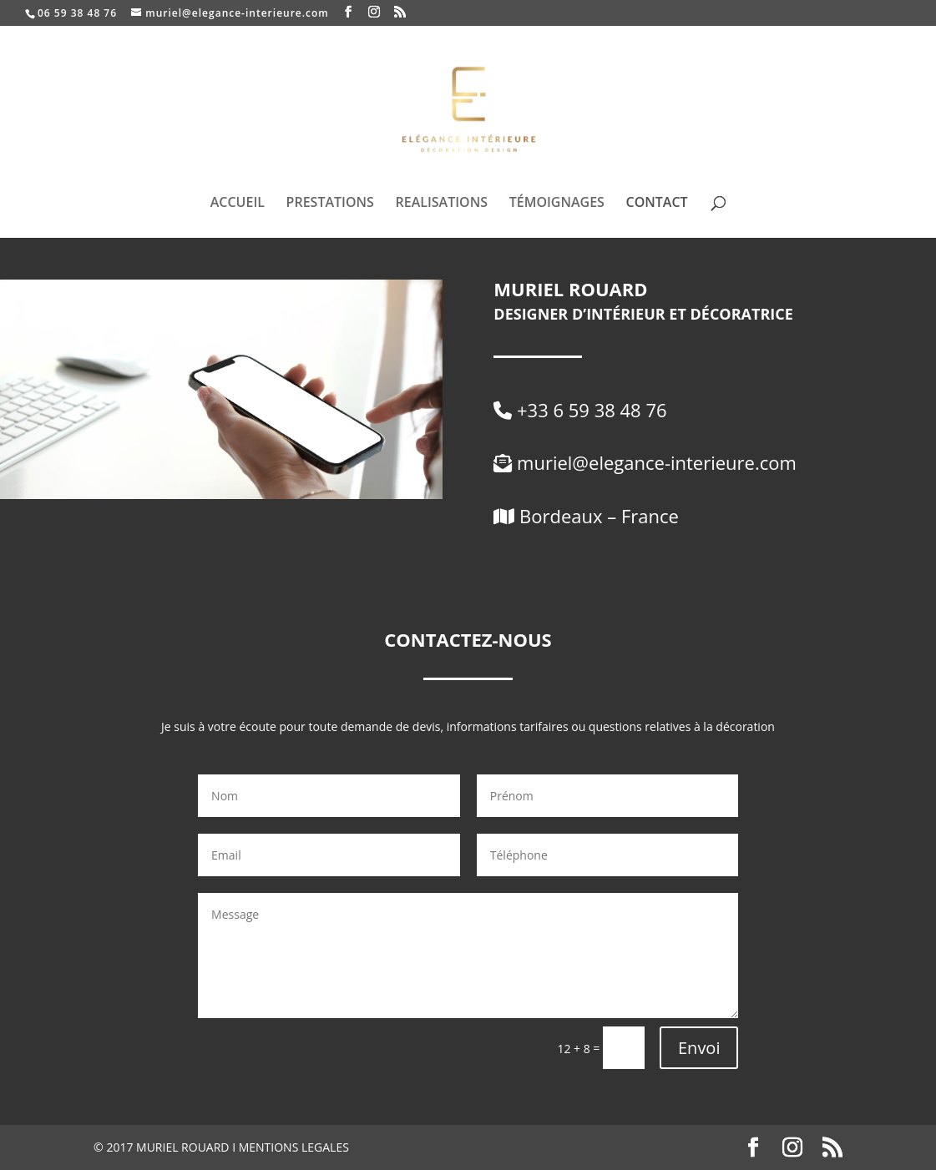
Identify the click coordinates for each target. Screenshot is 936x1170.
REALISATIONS (442, 203)
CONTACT (657, 203)
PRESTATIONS (330, 203)
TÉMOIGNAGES (557, 203)
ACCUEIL (237, 203)
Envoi (699, 1047)
